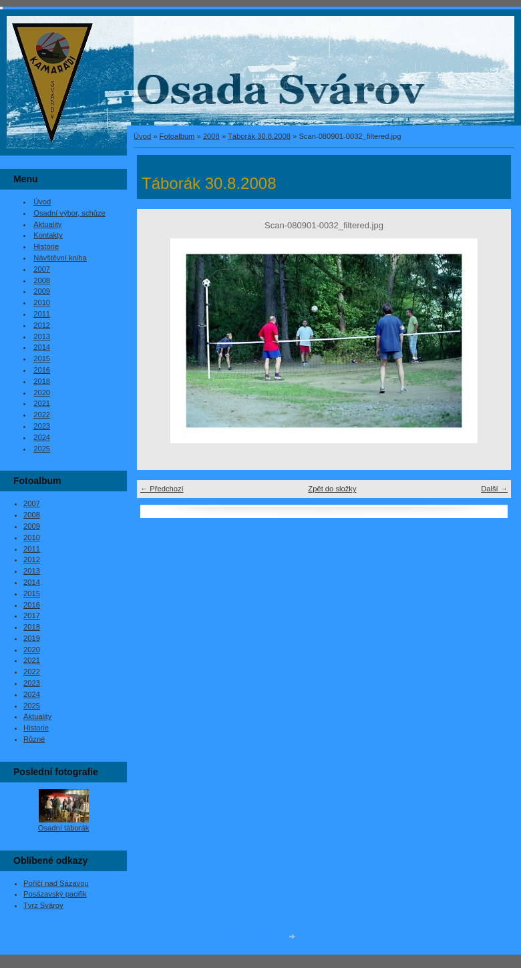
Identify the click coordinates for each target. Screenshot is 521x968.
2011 (41, 314)
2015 (41, 358)
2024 (41, 437)
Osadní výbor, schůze (69, 213)
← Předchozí (162, 489)
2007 (41, 269)
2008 (211, 136)
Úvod (142, 136)
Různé (34, 739)
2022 (41, 415)
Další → (494, 489)
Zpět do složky (332, 489)
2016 (41, 370)
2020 (41, 393)
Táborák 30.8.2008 (259, 136)
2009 (41, 291)
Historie (46, 246)
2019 (31, 638)
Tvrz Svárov (43, 905)
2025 (41, 449)
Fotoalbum (177, 136)
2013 (41, 336)
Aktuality (47, 224)
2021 (41, 403)
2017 (31, 616)
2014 (41, 347)
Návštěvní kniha (60, 258)
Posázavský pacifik (55, 894)
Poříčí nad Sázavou (56, 883)
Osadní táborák (64, 828)
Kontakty (48, 235)
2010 (41, 302)
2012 (41, 325)
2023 (41, 426)
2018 (41, 381)
